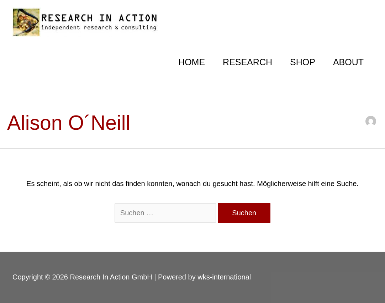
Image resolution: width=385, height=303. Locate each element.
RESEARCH (247, 62)
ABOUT (348, 62)
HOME (191, 62)
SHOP (302, 62)
